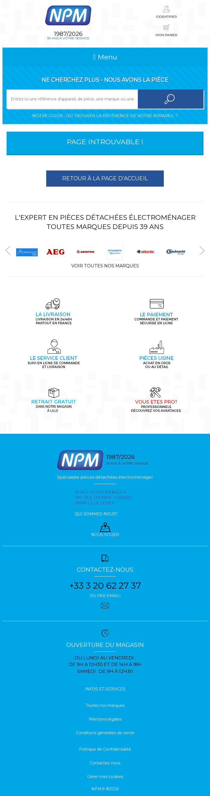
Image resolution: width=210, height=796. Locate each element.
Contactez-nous (105, 762)
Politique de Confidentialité (105, 749)
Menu (105, 57)
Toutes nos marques (105, 705)
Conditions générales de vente (105, 732)
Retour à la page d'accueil (105, 178)
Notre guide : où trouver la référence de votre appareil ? (105, 115)
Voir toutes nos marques (105, 265)
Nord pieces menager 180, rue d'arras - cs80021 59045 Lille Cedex (103, 498)
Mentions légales (105, 719)
